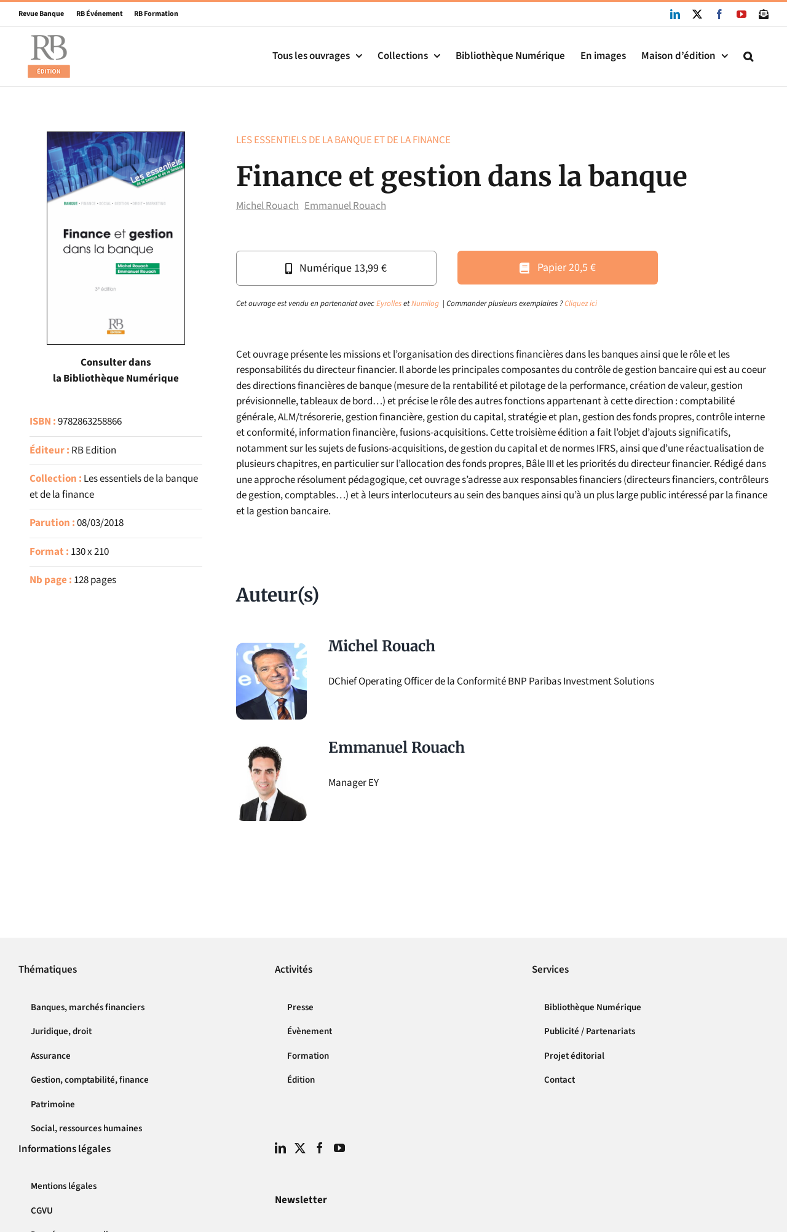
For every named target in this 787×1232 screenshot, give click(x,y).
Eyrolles (388, 303)
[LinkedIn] (280, 1147)
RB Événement (93, 14)
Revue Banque (41, 14)
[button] (748, 56)
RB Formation (150, 14)
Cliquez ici (580, 303)
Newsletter (301, 1200)
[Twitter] (300, 1147)
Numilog (425, 303)
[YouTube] (339, 1147)
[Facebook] (319, 1147)
